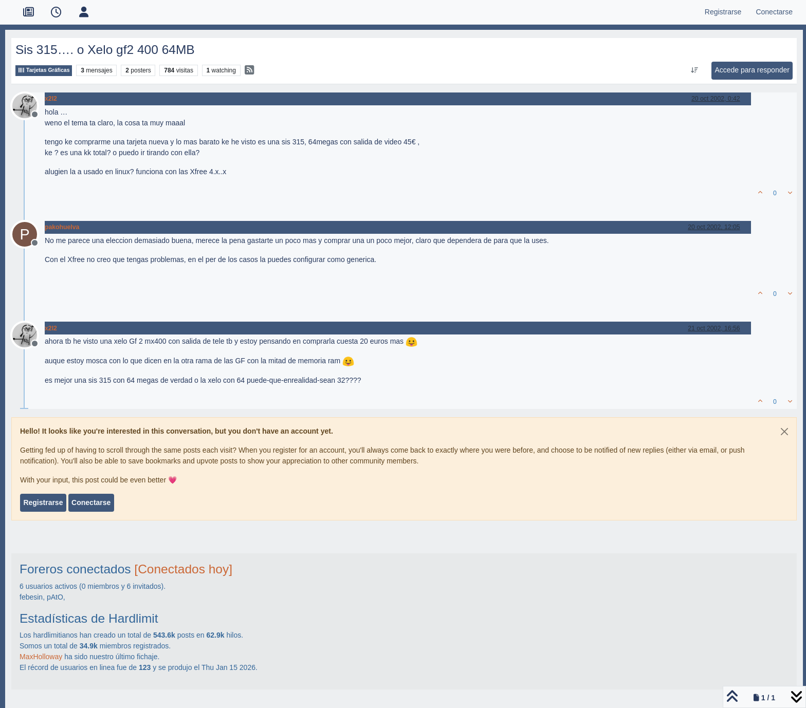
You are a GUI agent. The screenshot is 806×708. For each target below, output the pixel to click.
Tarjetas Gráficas (43, 70)
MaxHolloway (41, 657)
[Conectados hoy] (183, 569)
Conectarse (91, 502)
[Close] (784, 431)
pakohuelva (62, 227)
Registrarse (43, 502)
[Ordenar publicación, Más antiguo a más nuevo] (694, 70)
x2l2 (51, 98)
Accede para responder (752, 70)
